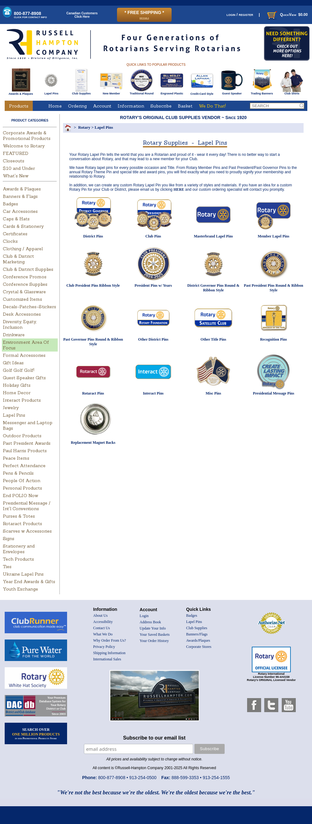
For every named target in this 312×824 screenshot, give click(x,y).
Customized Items (22, 299)
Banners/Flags (197, 634)
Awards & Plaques (20, 92)
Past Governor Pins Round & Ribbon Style (93, 341)
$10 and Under (19, 168)
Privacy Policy (104, 646)
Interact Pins (153, 393)
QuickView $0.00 (287, 14)
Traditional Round (142, 92)
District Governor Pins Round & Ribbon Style (213, 287)
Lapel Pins (51, 92)
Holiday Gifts (17, 385)
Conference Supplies (25, 284)
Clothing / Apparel (23, 249)
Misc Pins (213, 393)
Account (102, 106)
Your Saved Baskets (155, 634)
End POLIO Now (20, 495)
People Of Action (21, 480)
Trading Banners (262, 92)
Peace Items (16, 458)
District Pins (93, 236)
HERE (178, 189)
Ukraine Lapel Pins (23, 574)
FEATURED (15, 153)
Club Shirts (292, 92)
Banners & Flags (20, 196)
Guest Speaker (232, 92)
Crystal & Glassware (24, 292)
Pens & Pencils (18, 473)
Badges (10, 204)
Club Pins (153, 236)
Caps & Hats (16, 219)
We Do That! (212, 106)
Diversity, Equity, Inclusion (20, 324)
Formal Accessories (24, 355)
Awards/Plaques (198, 640)
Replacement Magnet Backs (93, 442)
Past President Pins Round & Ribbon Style (273, 287)
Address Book (150, 622)
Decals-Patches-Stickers (29, 306)
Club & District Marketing (18, 259)
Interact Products (22, 400)
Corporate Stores (199, 646)
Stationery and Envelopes (19, 548)
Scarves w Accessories (27, 531)
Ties (7, 566)
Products (18, 106)
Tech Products (18, 559)
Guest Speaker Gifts (24, 378)
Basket (185, 106)
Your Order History (154, 641)
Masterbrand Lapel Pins (213, 236)
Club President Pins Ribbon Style (93, 285)
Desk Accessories (22, 314)
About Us (100, 615)
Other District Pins (153, 339)
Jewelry (11, 407)
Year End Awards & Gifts (29, 581)
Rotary (84, 127)
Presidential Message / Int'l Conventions (27, 505)
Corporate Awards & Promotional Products (27, 135)
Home (55, 106)
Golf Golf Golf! (18, 370)
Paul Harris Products (25, 450)
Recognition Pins (273, 339)
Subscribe (161, 106)
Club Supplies (81, 92)
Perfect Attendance (24, 465)
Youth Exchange (20, 589)
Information (131, 106)
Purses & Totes (19, 516)
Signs (8, 538)
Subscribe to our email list (154, 737)
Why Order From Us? (109, 640)
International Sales (107, 659)
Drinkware (14, 335)
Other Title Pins (213, 339)
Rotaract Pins (93, 393)
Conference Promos (24, 277)
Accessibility (103, 622)
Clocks (10, 241)
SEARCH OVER (36, 733)
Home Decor (17, 392)
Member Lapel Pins (273, 236)
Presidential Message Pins (273, 393)
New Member (111, 92)
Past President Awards (27, 443)
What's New (15, 176)
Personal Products (22, 488)
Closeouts (13, 161)
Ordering (77, 106)
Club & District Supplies (28, 269)
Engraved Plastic (171, 92)
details (144, 17)
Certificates (15, 234)
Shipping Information (109, 653)
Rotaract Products (22, 523)
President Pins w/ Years (153, 285)
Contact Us (101, 628)
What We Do (103, 634)
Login (144, 616)
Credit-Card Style (202, 92)
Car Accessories (20, 211)
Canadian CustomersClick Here (82, 15)
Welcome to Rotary (24, 146)
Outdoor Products (22, 435)
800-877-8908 (30, 15)
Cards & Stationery (23, 226)
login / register (240, 14)
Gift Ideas (13, 363)
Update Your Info (153, 628)
